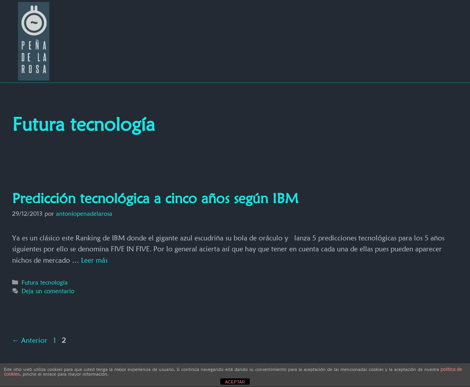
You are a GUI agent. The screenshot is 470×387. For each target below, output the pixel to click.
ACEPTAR (235, 382)
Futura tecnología (45, 282)
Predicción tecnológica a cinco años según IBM (155, 198)
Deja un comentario (48, 291)
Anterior (29, 340)
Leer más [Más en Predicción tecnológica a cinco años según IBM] (94, 260)
